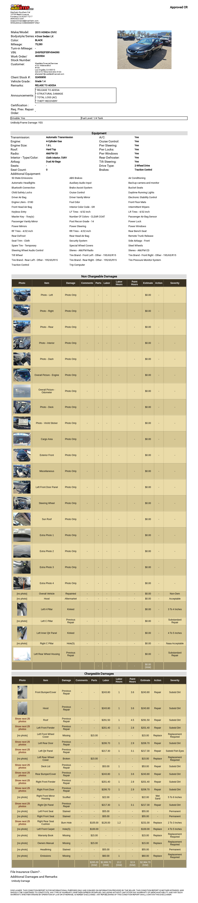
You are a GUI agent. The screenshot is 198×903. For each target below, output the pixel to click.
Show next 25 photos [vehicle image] (22, 720)
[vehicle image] (144, 68)
